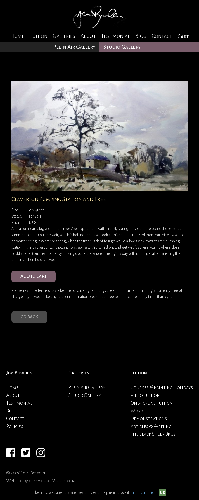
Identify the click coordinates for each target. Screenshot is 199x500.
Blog (140, 36)
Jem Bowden (19, 372)
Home (17, 36)
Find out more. (142, 492)
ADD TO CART (33, 276)
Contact (162, 36)
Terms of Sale (48, 290)
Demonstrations (149, 418)
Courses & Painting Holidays (162, 387)
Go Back (29, 317)
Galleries (64, 36)
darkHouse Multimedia (52, 480)
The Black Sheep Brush (155, 434)
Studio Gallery (122, 47)
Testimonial (115, 36)
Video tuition (145, 395)
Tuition (38, 36)
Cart (183, 37)
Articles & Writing (151, 426)
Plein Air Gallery (74, 47)
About (88, 36)
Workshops (143, 410)
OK (162, 492)
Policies (14, 426)
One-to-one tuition (152, 403)
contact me (128, 297)
